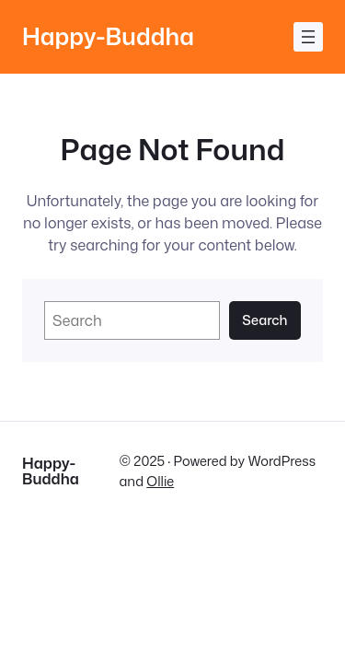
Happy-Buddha (108, 36)
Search (264, 320)
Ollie (160, 481)
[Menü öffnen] (308, 37)
